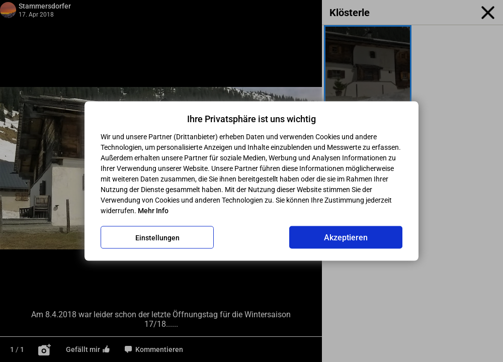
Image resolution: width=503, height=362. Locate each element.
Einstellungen (157, 237)
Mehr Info (153, 211)
